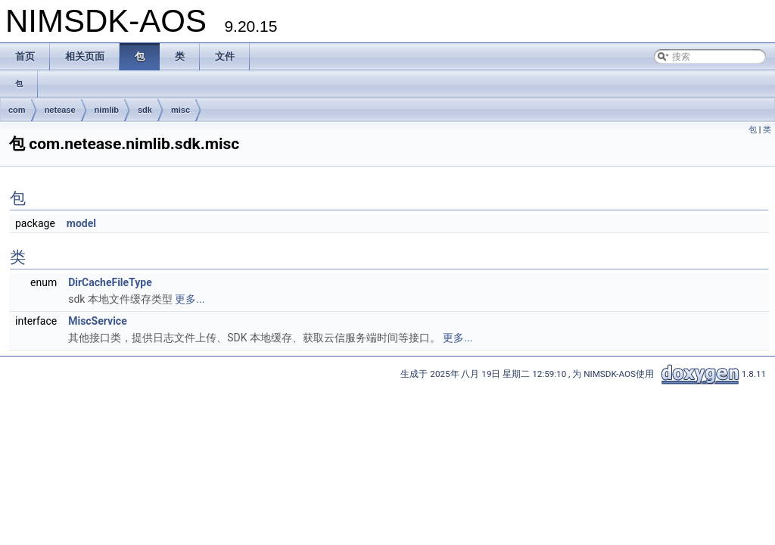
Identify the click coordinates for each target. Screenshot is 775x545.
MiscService (97, 321)
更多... (189, 299)
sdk (145, 109)
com (17, 109)
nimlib (107, 109)
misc (180, 109)
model (81, 223)
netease (60, 109)
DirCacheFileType (110, 282)
